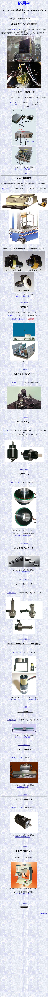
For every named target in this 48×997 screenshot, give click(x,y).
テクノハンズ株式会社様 (22, 169)
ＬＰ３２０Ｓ (11, 593)
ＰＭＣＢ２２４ (17, 29)
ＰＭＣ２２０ (15, 482)
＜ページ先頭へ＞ (24, 173)
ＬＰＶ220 (13, 104)
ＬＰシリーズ (11, 720)
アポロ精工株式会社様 (23, 894)
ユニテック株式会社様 (23, 296)
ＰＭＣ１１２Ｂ (16, 652)
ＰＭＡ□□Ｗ (5, 188)
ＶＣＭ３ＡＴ (13, 382)
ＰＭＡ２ (11, 315)
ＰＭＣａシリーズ (16, 758)
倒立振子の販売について (19, 319)
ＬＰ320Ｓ (4, 434)
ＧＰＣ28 (13, 102)
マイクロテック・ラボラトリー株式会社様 (22, 699)
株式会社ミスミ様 (22, 787)
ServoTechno (43, 913)
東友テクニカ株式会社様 (22, 837)
